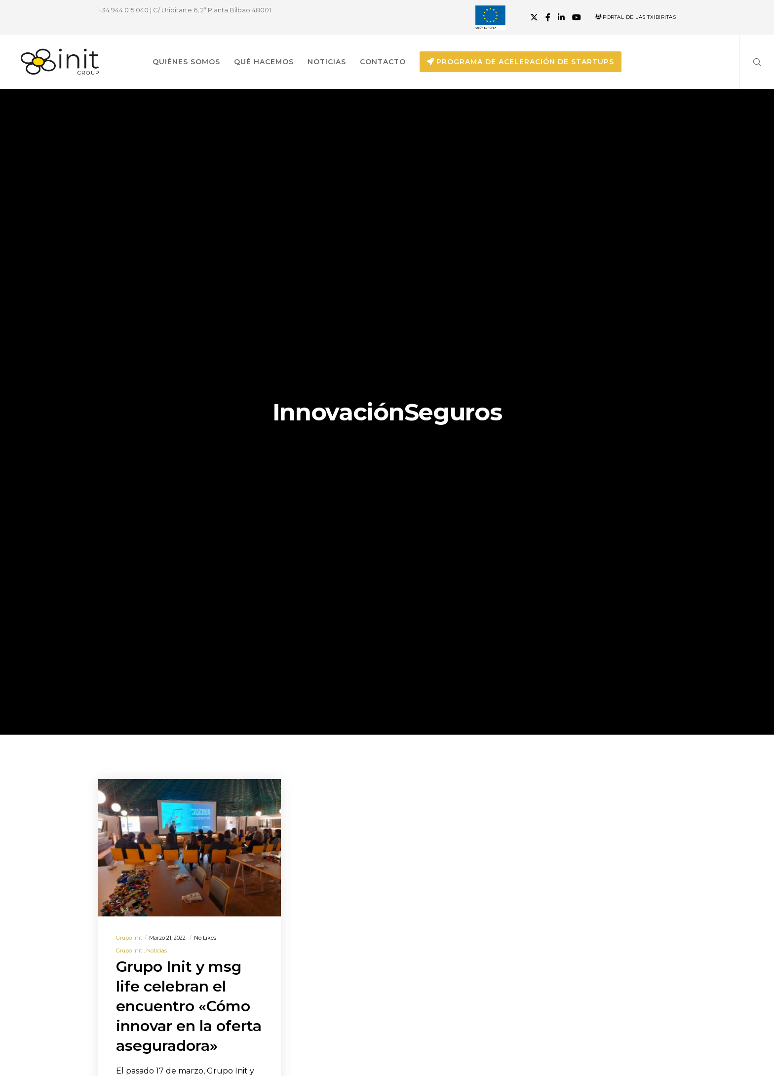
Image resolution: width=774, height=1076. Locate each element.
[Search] (750, 62)
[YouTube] (576, 17)
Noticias (156, 950)
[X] (534, 17)
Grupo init (129, 937)
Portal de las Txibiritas (635, 17)
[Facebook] (547, 17)
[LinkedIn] (561, 17)
